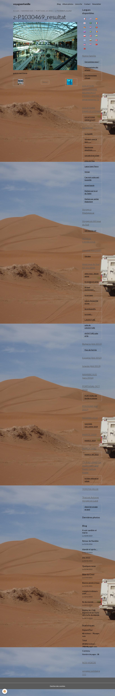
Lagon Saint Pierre (91, 170)
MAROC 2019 (90, 446)
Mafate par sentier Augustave (92, 204)
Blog (59, 4)
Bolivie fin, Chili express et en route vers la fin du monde (90, 619)
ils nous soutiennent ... (90, 293)
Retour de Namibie (90, 547)
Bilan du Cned (88, 581)
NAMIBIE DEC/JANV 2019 (91, 431)
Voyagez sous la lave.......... (91, 141)
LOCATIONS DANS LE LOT (90, 119)
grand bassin (89, 189)
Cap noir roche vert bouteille (92, 182)
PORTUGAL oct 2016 (44, 11)
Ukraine (88, 261)
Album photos (67, 4)
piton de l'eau (90, 164)
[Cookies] (4, 691)
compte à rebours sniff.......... (90, 599)
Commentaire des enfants (91, 68)
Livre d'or (78, 4)
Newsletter (96, 4)
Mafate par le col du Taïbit (91, 196)
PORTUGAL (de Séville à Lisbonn (91, 402)
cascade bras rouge (90, 157)
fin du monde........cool (91, 608)
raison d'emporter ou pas (91, 306)
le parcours (89, 300)
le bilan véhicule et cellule (92, 486)
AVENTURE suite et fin (91, 339)
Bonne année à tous (91, 589)
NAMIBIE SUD (27, 11)
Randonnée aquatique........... (90, 149)
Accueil (16, 11)
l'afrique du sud (90, 235)
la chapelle (89, 134)
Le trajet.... (88, 319)
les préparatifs (90, 314)
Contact (87, 4)
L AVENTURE (90, 325)
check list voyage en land (91, 514)
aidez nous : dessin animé (92, 279)
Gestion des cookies (57, 693)
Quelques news (89, 572)
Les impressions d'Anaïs (91, 76)
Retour (45, 82)
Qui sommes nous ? (92, 62)
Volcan (87, 175)
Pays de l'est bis (91, 355)
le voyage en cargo (92, 286)
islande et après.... (90, 556)
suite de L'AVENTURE (90, 331)
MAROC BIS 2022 (92, 460)
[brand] (21, 4)
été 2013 (86, 564)
